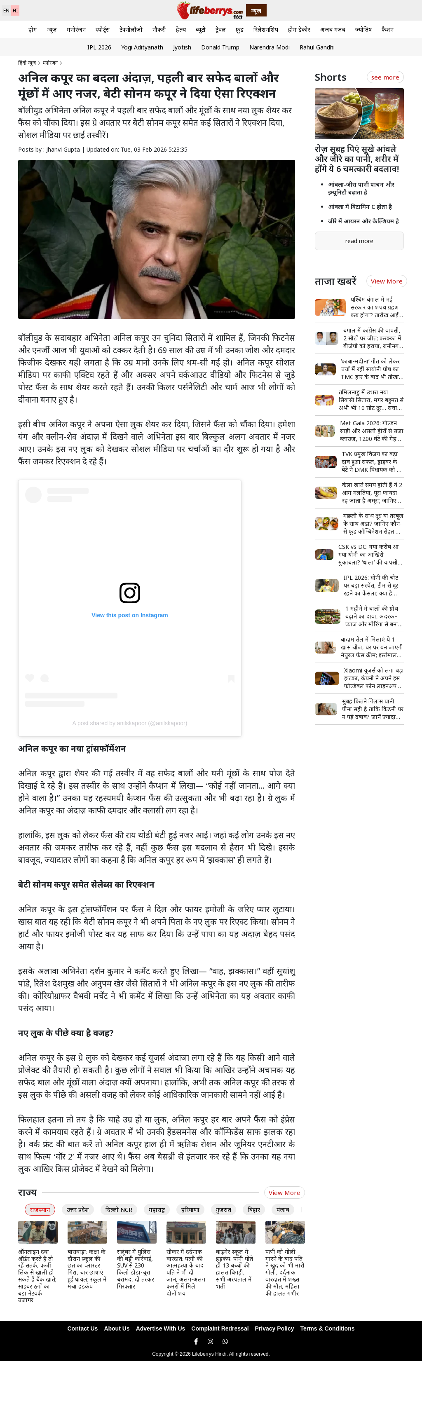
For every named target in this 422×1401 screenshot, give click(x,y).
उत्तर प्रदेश (78, 1210)
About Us (116, 1328)
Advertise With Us (160, 1328)
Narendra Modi (269, 47)
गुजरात (223, 1210)
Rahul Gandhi (317, 47)
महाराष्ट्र (157, 1210)
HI (15, 10)
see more (385, 77)
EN (6, 10)
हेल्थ (181, 29)
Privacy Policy (274, 1328)
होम (32, 29)
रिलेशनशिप (265, 29)
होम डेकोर (299, 29)
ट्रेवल (221, 29)
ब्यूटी (201, 29)
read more (359, 241)
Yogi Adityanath (142, 47)
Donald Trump (220, 47)
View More (284, 1192)
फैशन (388, 29)
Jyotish (182, 47)
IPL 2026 (99, 47)
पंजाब (283, 1210)
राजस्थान (40, 1210)
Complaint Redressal (220, 1328)
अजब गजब (332, 29)
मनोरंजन (76, 29)
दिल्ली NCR (119, 1210)
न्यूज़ (52, 29)
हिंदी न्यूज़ (27, 62)
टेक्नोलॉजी (131, 29)
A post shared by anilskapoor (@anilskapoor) (130, 723)
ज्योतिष (363, 29)
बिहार (254, 1210)
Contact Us (83, 1328)
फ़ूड (240, 29)
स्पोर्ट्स (103, 29)
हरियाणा (190, 1210)
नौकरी (159, 29)
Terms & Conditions (327, 1328)
